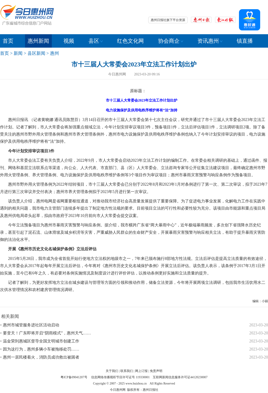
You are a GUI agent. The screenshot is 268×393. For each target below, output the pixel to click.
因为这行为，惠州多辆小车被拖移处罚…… (41, 349)
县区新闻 (36, 53)
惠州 (54, 53)
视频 (68, 41)
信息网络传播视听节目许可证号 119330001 (120, 377)
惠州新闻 (38, 41)
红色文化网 (130, 41)
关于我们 (112, 371)
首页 (8, 41)
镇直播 (245, 41)
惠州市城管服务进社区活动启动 (31, 325)
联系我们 (126, 371)
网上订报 (141, 371)
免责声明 (156, 371)
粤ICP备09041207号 (74, 377)
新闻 (18, 53)
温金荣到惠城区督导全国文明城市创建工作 (41, 341)
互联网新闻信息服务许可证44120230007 (180, 377)
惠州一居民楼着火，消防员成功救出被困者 (41, 357)
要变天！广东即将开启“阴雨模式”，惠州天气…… (47, 333)
